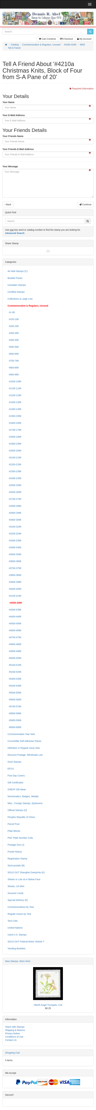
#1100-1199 (14, 388)
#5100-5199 (14, 665)
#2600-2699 (14, 492)
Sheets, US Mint (16, 886)
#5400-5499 (14, 685)
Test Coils (13, 921)
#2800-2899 (14, 506)
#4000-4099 (14, 589)
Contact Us (10, 1040)
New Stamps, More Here (17, 961)
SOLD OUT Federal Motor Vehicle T (26, 941)
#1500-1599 (14, 416)
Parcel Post (13, 824)
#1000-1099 (14, 381)
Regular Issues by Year (19, 914)
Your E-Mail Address (13, 115)
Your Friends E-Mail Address (18, 149)
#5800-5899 (14, 713)
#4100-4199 (14, 596)
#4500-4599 (14, 623)
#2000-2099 (14, 450)
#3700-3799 (14, 568)
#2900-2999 (14, 513)
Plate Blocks (14, 831)
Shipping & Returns (15, 1030)
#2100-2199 (14, 457)
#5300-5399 (14, 678)
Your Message (10, 166)
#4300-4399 (14, 609)
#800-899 (13, 367)
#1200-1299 (14, 395)
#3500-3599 (14, 554)
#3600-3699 (14, 561)
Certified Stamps (16, 292)
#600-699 (13, 353)
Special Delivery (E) (18, 900)
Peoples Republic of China (21, 817)
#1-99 (11, 312)
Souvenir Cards (16, 893)
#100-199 (13, 319)
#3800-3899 (14, 575)
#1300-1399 (14, 402)
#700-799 (13, 360)
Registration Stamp (17, 858)
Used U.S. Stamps (17, 934)
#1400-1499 (14, 409)
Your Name (8, 102)
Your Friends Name (12, 136)
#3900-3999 (14, 582)
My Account (84, 39)
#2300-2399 (14, 471)
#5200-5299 (14, 672)
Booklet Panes (15, 278)
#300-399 (13, 333)
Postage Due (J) (16, 844)
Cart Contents (47, 39)
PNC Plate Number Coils (20, 838)
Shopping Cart (12, 1052)
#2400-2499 (14, 478)
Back (8, 204)
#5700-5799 (14, 706)
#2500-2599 (14, 485)
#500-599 (13, 347)
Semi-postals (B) (16, 865)
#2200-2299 (14, 464)
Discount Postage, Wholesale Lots (25, 755)
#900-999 (13, 374)
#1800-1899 (14, 436)
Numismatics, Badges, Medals (23, 796)
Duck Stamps (14, 761)
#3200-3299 (14, 533)
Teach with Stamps (15, 1027)
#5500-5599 (14, 692)
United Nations (15, 927)
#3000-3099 (14, 519)
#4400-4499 (14, 616)
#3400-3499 (14, 547)
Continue (85, 204)
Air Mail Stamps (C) (17, 271)
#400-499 (13, 340)
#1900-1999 (14, 443)
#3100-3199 (14, 526)
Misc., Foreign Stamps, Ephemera (25, 803)
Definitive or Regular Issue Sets (24, 748)
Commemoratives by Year (21, 907)
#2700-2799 (14, 499)
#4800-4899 (14, 644)
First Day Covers (16, 775)
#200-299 (13, 326)
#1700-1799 (14, 430)
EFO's (11, 768)
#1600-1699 (14, 423)
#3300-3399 (14, 540)
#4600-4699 (14, 630)
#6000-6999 (14, 727)
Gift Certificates (15, 782)
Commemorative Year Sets (21, 734)
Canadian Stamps (17, 285)
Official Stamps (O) (17, 810)
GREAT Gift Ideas (17, 789)
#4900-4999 (14, 651)
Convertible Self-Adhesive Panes (24, 741)
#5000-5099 (14, 658)
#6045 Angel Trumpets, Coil (48, 1005)
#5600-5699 (14, 699)
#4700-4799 (14, 637)
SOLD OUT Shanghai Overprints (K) (26, 872)
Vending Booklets (16, 948)
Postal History (15, 851)
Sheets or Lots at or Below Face (24, 879)
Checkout (66, 39)
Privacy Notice (12, 1033)
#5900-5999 (14, 720)
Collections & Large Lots (20, 299)
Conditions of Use (14, 1036)
